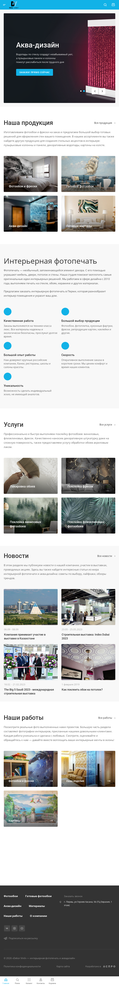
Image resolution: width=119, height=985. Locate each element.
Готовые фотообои (38, 896)
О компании (38, 916)
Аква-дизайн (12, 906)
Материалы (37, 906)
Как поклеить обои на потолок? (82, 689)
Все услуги (107, 424)
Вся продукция (104, 123)
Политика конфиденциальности (22, 966)
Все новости (106, 556)
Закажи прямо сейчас (34, 72)
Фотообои (11, 896)
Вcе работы (106, 717)
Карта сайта (63, 966)
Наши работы (13, 916)
